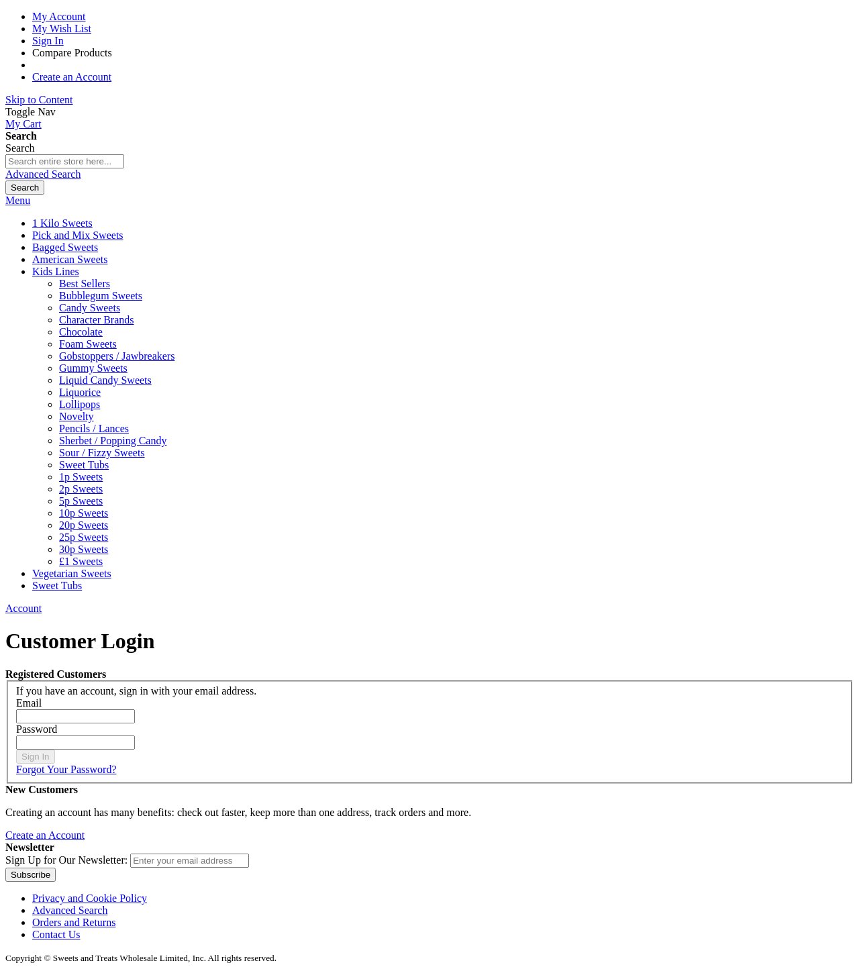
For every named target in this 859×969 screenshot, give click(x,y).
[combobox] (64, 161)
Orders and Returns (73, 922)
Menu (17, 200)
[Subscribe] (30, 875)
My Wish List (61, 28)
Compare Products (72, 52)
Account (23, 608)
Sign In (48, 40)
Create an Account (71, 77)
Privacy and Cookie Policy (89, 898)
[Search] (24, 188)
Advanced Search (43, 174)
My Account (59, 16)
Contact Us (56, 934)
